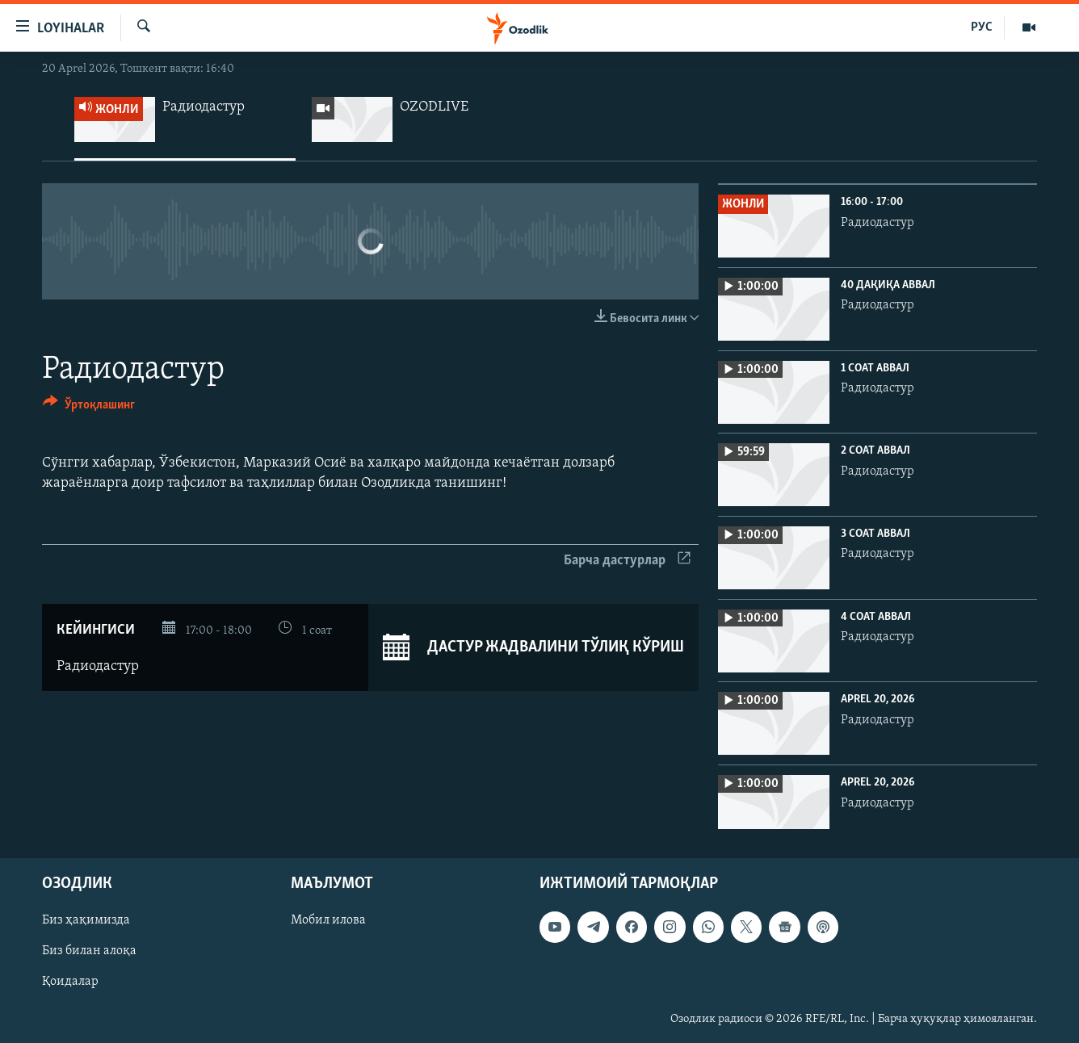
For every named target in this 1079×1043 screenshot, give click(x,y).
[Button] (89, 407)
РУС (982, 27)
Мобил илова (328, 921)
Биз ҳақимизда (86, 921)
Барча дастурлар (627, 560)
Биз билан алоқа (89, 951)
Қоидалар (70, 982)
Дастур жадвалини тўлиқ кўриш (533, 647)
